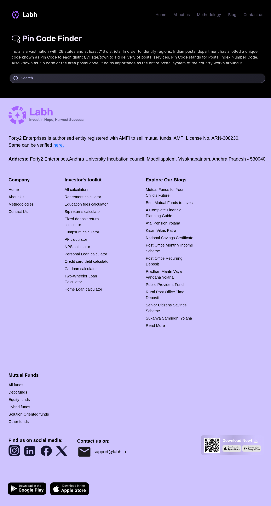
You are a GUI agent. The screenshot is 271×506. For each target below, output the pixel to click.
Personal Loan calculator (86, 254)
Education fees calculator (86, 204)
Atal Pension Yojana (163, 223)
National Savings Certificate (169, 238)
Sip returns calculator (83, 211)
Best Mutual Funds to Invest (170, 203)
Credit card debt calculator (87, 261)
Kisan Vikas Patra (161, 230)
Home (160, 14)
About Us (16, 197)
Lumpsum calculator (82, 232)
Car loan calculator (81, 269)
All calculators (76, 189)
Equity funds (19, 399)
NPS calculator (77, 247)
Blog (232, 14)
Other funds (19, 421)
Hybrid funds (19, 407)
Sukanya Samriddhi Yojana (169, 318)
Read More (155, 325)
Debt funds (18, 392)
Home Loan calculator (83, 289)
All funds (16, 385)
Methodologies (21, 204)
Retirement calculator (83, 197)
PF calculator (76, 239)
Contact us (253, 14)
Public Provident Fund (165, 284)
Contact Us (18, 211)
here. (58, 145)
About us (181, 14)
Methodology (209, 14)
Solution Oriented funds (29, 414)
